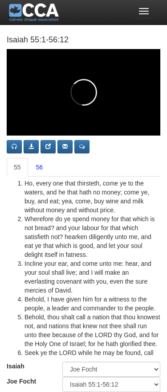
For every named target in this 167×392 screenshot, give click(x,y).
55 (17, 167)
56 (39, 167)
